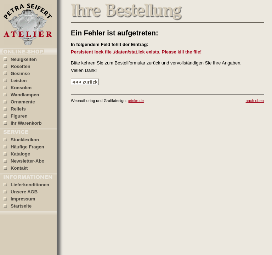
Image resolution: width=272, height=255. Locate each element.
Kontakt (16, 168)
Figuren (16, 116)
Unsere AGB (21, 191)
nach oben (255, 100)
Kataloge (17, 154)
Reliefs (15, 109)
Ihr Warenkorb (23, 123)
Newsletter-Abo (24, 161)
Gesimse (17, 73)
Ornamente (19, 101)
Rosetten (17, 66)
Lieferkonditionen (26, 184)
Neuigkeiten (20, 59)
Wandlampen (21, 94)
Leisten (15, 80)
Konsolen (18, 87)
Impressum (19, 199)
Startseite (18, 206)
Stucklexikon (21, 139)
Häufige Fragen (24, 146)
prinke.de (136, 100)
